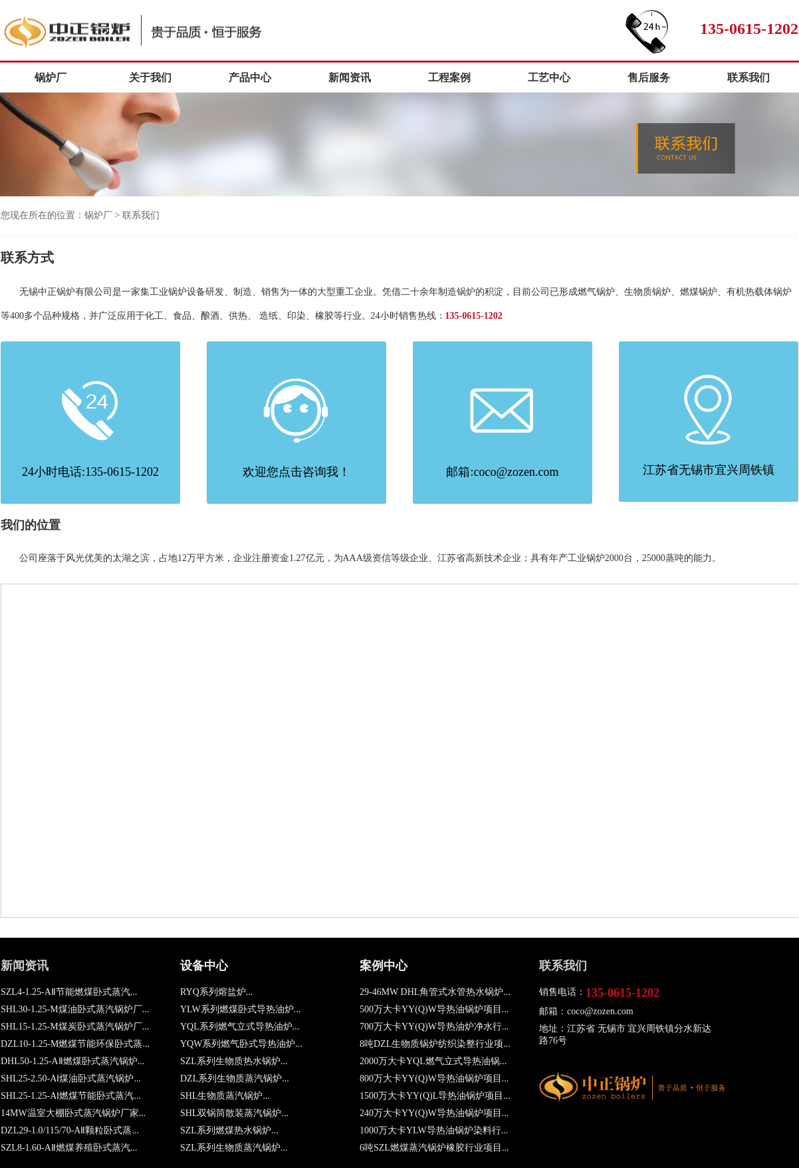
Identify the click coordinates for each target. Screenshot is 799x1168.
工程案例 (449, 77)
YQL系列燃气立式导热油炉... (239, 1027)
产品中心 (250, 77)
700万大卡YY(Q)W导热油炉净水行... (434, 1027)
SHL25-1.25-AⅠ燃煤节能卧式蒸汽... (71, 1096)
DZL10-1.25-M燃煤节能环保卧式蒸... (75, 1044)
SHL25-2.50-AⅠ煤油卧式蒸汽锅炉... (71, 1078)
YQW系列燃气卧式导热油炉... (241, 1044)
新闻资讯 (349, 77)
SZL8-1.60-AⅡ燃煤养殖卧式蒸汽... (69, 1148)
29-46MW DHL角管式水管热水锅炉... (435, 992)
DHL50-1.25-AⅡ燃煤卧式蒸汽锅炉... (72, 1061)
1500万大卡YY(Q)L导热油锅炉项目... (435, 1096)
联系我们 (748, 77)
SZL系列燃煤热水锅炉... (229, 1130)
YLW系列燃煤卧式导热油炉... (240, 1009)
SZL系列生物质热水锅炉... (233, 1061)
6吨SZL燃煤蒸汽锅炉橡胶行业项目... (434, 1148)
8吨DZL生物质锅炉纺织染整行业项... (435, 1044)
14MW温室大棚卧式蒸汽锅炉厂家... (73, 1113)
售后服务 (649, 77)
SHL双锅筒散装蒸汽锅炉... (234, 1113)
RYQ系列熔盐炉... (216, 992)
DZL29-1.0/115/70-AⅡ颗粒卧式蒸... (70, 1130)
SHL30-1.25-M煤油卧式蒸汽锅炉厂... (75, 1009)
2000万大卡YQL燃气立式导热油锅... (433, 1061)
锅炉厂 (155, 31)
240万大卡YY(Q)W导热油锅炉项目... (434, 1113)
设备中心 (204, 965)
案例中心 (383, 965)
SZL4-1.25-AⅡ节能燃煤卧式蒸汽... (69, 992)
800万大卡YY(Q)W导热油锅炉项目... (434, 1078)
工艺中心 (549, 77)
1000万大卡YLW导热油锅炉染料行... (434, 1130)
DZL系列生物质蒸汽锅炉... (234, 1078)
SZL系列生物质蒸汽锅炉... (233, 1148)
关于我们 (150, 77)
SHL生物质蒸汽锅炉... (225, 1096)
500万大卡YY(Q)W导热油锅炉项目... (434, 1009)
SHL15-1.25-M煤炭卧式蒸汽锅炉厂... (75, 1027)
